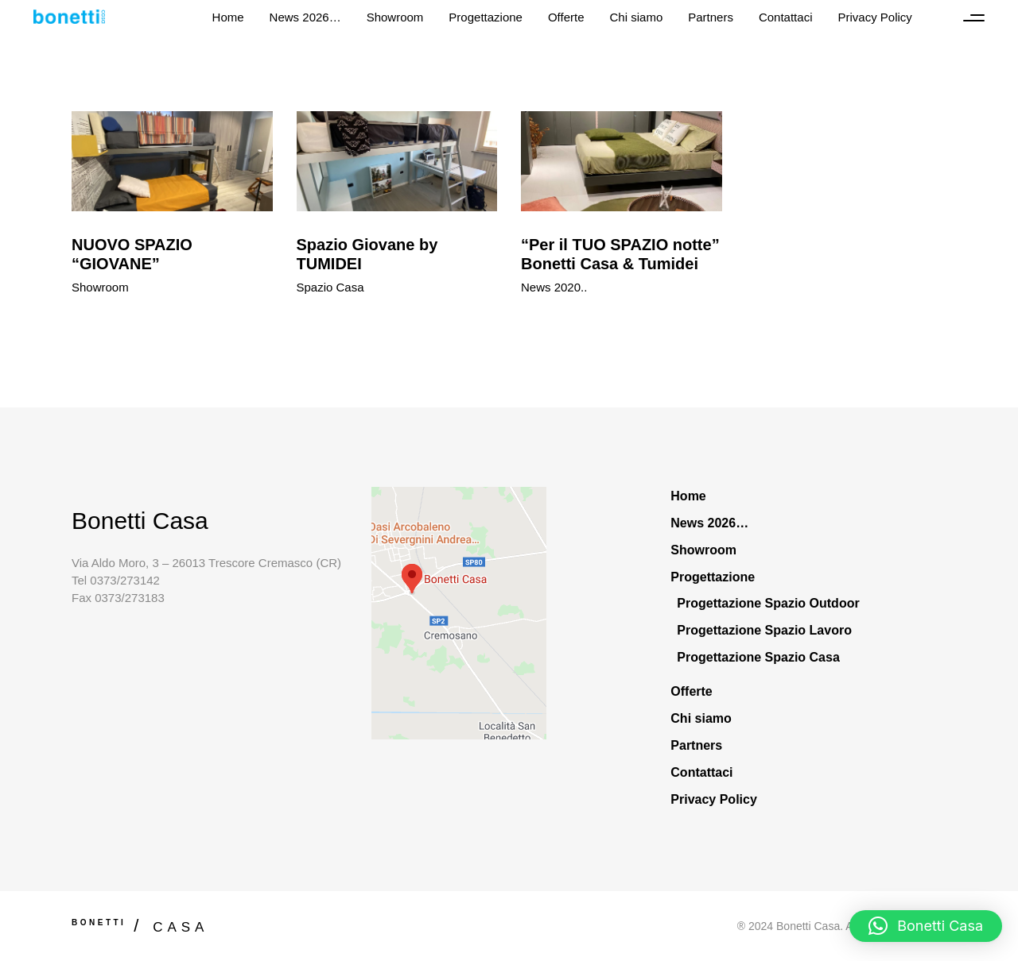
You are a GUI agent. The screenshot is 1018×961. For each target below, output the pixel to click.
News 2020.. (554, 287)
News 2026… (709, 523)
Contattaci (701, 772)
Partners (696, 745)
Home (687, 496)
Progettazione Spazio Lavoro (764, 630)
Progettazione (712, 577)
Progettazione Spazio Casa (758, 657)
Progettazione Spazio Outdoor (768, 603)
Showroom (100, 287)
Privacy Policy (713, 799)
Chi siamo (700, 718)
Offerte (691, 691)
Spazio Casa (330, 287)
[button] (925, 926)
